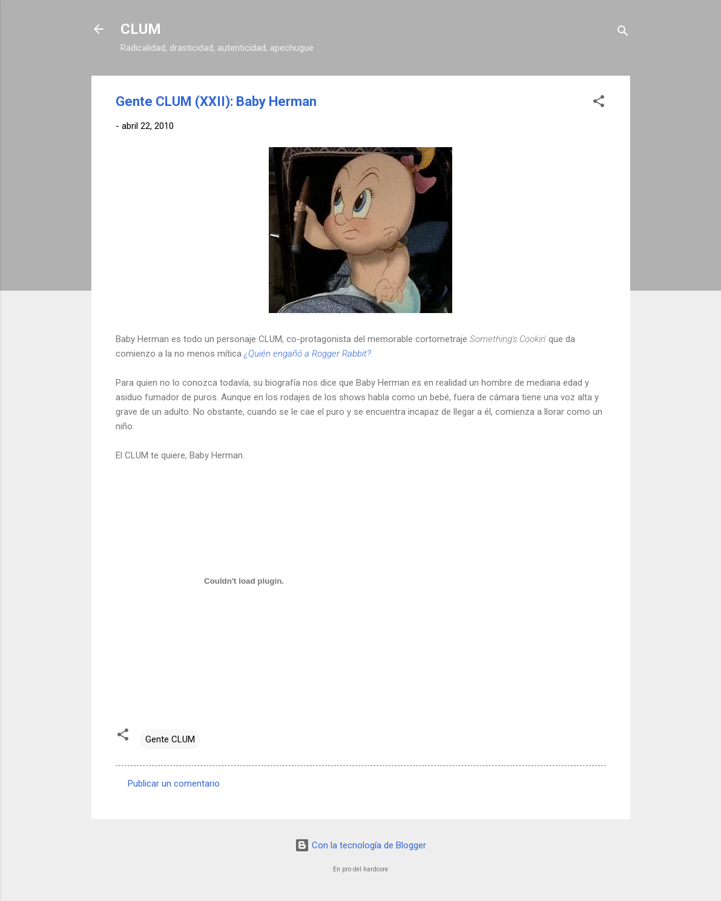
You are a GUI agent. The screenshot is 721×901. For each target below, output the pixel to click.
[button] (598, 103)
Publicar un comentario (174, 783)
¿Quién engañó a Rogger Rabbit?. (308, 353)
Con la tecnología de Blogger (360, 845)
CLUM (140, 29)
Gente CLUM (170, 739)
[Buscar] (623, 33)
